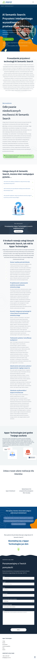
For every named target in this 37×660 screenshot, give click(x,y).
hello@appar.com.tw (6, 657)
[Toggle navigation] (33, 2)
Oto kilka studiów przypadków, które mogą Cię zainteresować (15, 45)
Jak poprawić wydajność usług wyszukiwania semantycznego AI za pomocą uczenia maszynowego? (17, 196)
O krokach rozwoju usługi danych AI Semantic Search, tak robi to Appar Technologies (17, 43)
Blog (3, 648)
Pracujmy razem (8, 39)
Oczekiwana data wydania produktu (10, 599)
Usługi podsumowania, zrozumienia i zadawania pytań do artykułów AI (18, 518)
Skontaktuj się (18, 231)
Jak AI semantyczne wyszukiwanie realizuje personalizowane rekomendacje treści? (17, 189)
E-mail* (4, 582)
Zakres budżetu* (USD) (7, 604)
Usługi (3, 641)
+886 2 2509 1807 (5, 656)
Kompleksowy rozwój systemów (18, 524)
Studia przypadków (6, 646)
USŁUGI (2, 6)
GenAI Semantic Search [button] (9, 6)
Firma (4, 587)
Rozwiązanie (4, 644)
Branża (3, 642)
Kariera (3, 649)
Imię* (4, 576)
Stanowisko (5, 593)
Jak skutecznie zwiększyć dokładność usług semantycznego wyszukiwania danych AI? (17, 182)
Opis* (4, 610)
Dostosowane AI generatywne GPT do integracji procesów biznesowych (18, 521)
